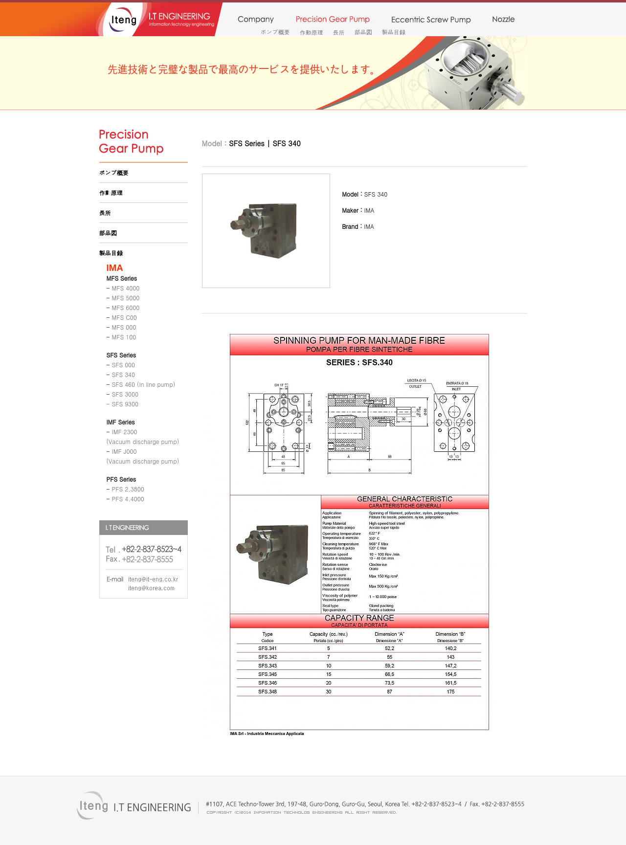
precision (333, 20)
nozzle (503, 20)
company (255, 20)
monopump (431, 20)
